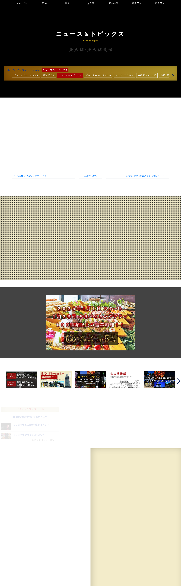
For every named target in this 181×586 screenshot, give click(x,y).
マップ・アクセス (124, 75)
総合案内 (159, 3)
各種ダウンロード (147, 75)
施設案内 (136, 3)
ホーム (11, 70)
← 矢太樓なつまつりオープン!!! (30, 175)
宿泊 (44, 3)
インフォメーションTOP (26, 75)
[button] (172, 76)
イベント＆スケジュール (98, 75)
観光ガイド (48, 75)
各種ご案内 (166, 75)
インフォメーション (28, 70)
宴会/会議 (113, 3)
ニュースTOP (90, 175)
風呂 (67, 3)
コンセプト (21, 3)
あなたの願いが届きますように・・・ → (146, 175)
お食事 (90, 3)
